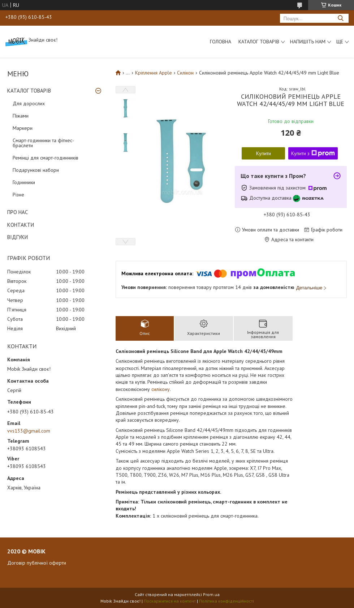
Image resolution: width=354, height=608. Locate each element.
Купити (263, 153)
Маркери (23, 128)
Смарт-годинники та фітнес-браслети (43, 143)
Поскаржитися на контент (170, 601)
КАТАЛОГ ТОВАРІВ (29, 90)
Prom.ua (211, 594)
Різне (18, 194)
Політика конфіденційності (226, 601)
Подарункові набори (36, 170)
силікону (160, 389)
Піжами (21, 115)
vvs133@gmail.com (28, 431)
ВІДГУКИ (17, 237)
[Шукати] (340, 18)
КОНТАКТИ (20, 224)
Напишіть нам (307, 41)
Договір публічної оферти (36, 563)
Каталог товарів (258, 41)
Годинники (24, 182)
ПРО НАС (17, 212)
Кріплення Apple (153, 72)
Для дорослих (29, 103)
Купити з (313, 153)
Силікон (185, 72)
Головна (220, 41)
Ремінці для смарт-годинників (45, 157)
